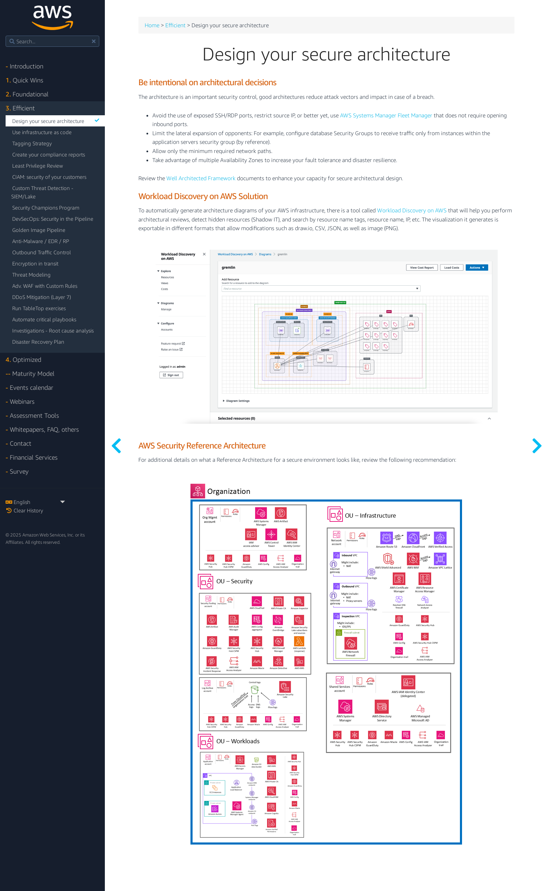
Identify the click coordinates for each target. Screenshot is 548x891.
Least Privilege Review (37, 165)
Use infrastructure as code (42, 132)
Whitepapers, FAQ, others (42, 429)
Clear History (24, 510)
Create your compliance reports (48, 154)
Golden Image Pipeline (38, 230)
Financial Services (32, 457)
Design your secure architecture (55, 121)
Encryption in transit (35, 263)
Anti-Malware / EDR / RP (40, 241)
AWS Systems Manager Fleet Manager (386, 115)
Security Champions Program (45, 207)
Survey (17, 471)
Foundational (27, 94)
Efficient (20, 108)
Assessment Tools (32, 415)
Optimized (23, 359)
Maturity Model (30, 373)
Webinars (20, 401)
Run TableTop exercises (39, 308)
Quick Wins (24, 80)
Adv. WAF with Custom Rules (44, 286)
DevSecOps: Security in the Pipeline (52, 219)
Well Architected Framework (201, 178)
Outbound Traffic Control (41, 252)
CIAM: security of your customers (49, 177)
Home (152, 25)
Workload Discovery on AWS (412, 210)
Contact (18, 443)
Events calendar (29, 387)
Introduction (24, 66)
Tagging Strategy (32, 143)
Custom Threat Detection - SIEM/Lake (42, 192)
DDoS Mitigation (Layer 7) (41, 297)
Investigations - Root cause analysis (53, 330)
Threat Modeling (31, 274)
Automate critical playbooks (44, 319)
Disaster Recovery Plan (38, 341)
